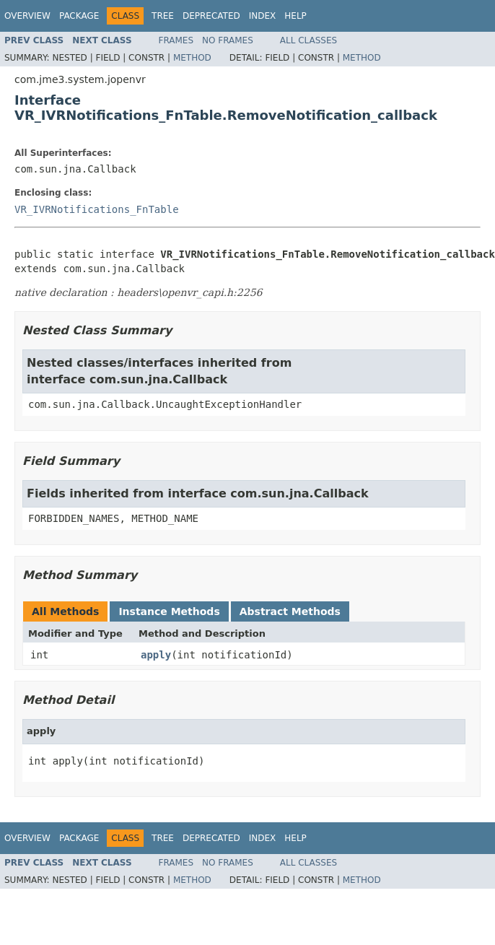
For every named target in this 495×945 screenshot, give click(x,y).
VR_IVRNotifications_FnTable (96, 209)
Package (79, 16)
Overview (27, 16)
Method (192, 58)
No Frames (227, 40)
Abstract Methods (290, 611)
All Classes (308, 40)
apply (156, 655)
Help (295, 16)
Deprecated (211, 16)
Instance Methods (168, 611)
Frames (176, 40)
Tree (163, 16)
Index (262, 16)
